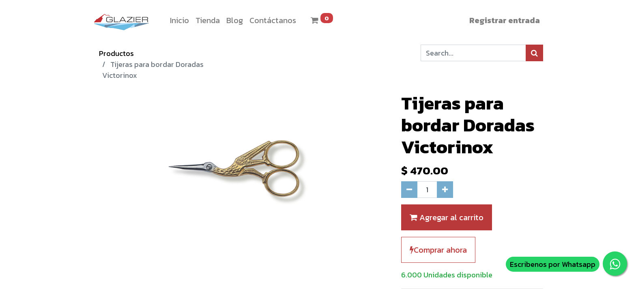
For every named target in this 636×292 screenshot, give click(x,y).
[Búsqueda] (534, 53)
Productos (116, 53)
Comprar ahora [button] (438, 250)
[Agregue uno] (445, 189)
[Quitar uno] (409, 189)
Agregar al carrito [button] (446, 217)
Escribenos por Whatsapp (552, 264)
